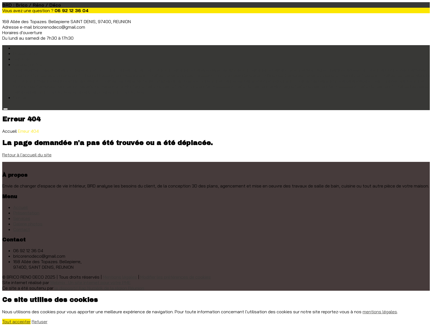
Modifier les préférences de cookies (175, 277)
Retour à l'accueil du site (27, 154)
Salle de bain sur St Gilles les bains (393, 86)
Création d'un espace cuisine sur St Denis (54, 75)
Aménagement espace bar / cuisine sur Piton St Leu (65, 70)
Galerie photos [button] (27, 64)
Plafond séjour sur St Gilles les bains (292, 81)
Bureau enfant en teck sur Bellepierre (155, 70)
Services (21, 59)
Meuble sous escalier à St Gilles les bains (94, 81)
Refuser (39, 321)
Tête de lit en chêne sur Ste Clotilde (108, 92)
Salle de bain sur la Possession (326, 86)
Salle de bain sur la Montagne (265, 86)
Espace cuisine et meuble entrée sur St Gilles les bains (359, 75)
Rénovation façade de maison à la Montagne (100, 86)
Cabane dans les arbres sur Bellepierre (232, 70)
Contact (21, 97)
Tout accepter (16, 321)
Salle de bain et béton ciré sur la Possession (190, 86)
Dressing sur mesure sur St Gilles (130, 75)
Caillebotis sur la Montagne (299, 70)
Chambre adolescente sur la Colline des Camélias (377, 70)
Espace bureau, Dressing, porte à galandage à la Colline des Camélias (233, 75)
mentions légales (380, 311)
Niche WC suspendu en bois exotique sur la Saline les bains (196, 81)
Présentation (26, 53)
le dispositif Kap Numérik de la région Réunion (99, 288)
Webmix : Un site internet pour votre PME (90, 282)
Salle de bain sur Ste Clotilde (42, 92)
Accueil (20, 48)
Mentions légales (120, 277)
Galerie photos (27, 224)
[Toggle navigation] (5, 109)
